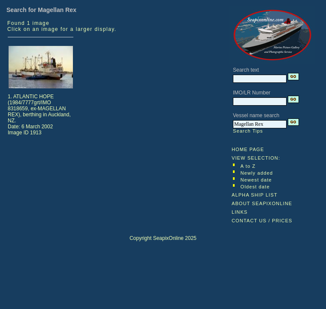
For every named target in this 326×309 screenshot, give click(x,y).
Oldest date (255, 186)
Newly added (257, 173)
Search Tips (248, 130)
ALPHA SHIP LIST (255, 194)
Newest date (256, 179)
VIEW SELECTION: (256, 158)
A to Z (248, 166)
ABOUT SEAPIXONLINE (262, 203)
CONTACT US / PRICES (262, 220)
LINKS (240, 212)
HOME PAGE (248, 149)
